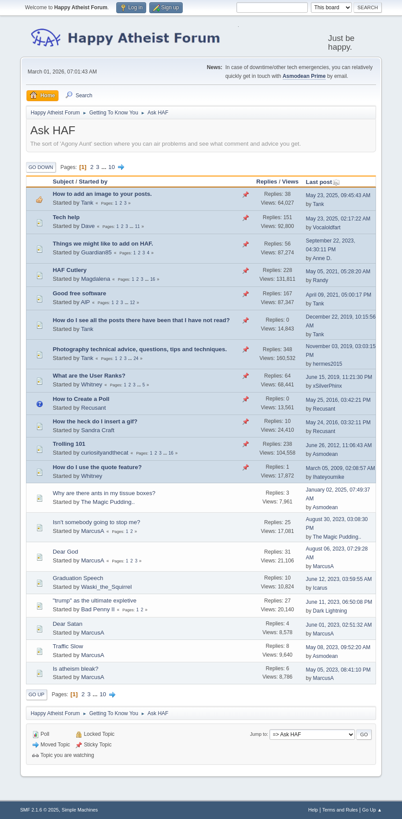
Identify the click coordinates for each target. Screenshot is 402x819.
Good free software (79, 293)
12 (132, 302)
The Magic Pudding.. (108, 502)
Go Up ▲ (372, 809)
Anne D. (322, 258)
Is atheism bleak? (76, 668)
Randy (320, 280)
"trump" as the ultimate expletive (94, 600)
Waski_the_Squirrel (106, 587)
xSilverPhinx (327, 386)
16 (152, 279)
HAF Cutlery (70, 270)
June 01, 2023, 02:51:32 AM (339, 625)
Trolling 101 (69, 444)
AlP (85, 302)
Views (290, 181)
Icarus (320, 588)
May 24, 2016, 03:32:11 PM (338, 422)
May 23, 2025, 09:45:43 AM (338, 195)
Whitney (91, 384)
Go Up (36, 694)
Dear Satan (67, 624)
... (104, 167)
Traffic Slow (68, 646)
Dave (88, 226)
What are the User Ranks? (89, 375)
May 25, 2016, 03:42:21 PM (338, 400)
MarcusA (92, 531)
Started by (93, 181)
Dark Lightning (330, 611)
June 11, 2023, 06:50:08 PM (339, 602)
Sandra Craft (97, 430)
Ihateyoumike (328, 477)
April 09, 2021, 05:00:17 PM (339, 295)
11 (137, 226)
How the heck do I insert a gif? (95, 421)
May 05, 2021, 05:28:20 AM (338, 271)
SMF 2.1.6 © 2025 (39, 809)
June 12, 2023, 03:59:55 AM (339, 579)
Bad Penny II (97, 609)
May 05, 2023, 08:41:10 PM (338, 670)
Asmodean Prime (304, 76)
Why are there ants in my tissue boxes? (104, 493)
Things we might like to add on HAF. (103, 243)
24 (135, 358)
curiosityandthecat (104, 452)
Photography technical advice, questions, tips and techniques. (140, 349)
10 (111, 167)
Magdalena (95, 278)
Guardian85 (96, 252)
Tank (87, 202)
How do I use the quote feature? (97, 467)
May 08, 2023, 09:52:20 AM (338, 647)
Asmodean (325, 454)
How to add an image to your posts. (102, 194)
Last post (323, 182)
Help (313, 809)
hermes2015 (328, 364)
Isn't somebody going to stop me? (96, 522)
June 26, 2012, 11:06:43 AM (339, 445)
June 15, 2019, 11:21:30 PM (339, 377)
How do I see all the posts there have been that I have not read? (141, 320)
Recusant (93, 407)
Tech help (66, 217)
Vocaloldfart (327, 227)
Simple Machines (80, 809)
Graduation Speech (78, 578)
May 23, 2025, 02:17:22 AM (338, 219)
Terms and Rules (340, 809)
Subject (63, 181)
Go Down (41, 167)
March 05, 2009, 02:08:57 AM (340, 468)
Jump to (258, 734)
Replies (266, 181)
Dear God (65, 551)
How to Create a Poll (81, 399)
